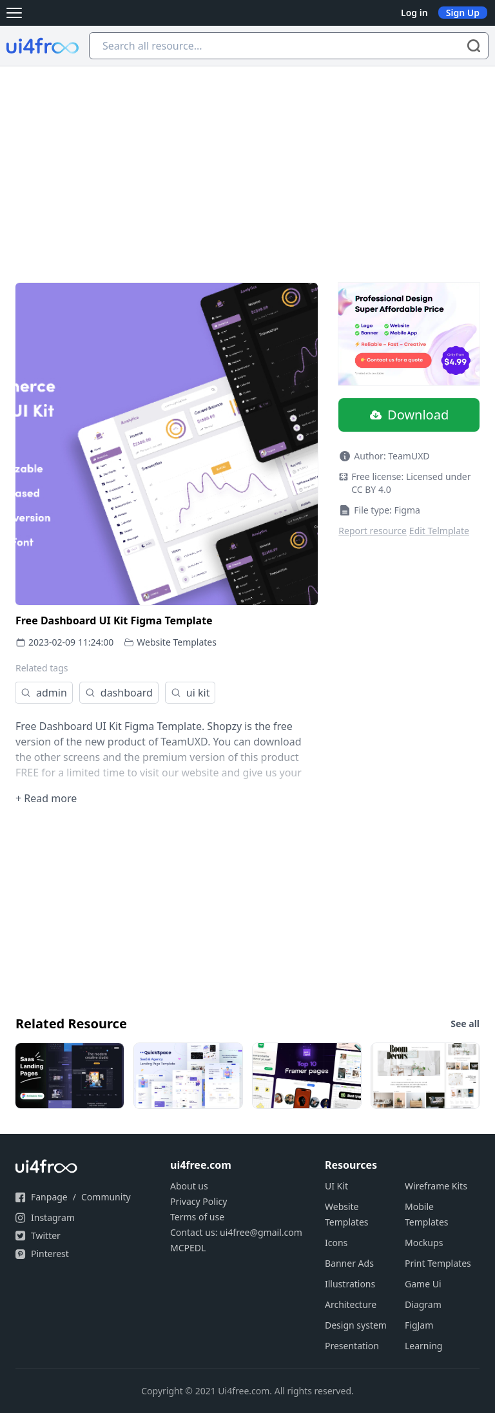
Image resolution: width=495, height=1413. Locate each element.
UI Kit (336, 1186)
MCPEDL (188, 1248)
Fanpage (49, 1197)
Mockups (424, 1242)
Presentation (352, 1346)
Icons (336, 1242)
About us (189, 1186)
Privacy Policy (198, 1201)
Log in (414, 12)
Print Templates (438, 1263)
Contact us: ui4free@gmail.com (236, 1232)
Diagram (423, 1304)
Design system (356, 1325)
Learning (423, 1346)
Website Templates (177, 642)
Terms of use (197, 1217)
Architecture (350, 1304)
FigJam (419, 1325)
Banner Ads (349, 1263)
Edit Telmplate (439, 530)
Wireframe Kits (436, 1186)
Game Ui (423, 1284)
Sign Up (463, 12)
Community (106, 1197)
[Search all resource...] (289, 45)
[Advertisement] (247, 163)
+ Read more (46, 798)
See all (465, 1023)
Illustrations (350, 1284)
